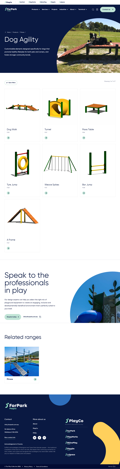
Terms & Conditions (42, 466)
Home (7, 32)
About (72, 9)
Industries (63, 9)
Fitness (22, 32)
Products (35, 9)
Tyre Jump (12, 185)
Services (45, 9)
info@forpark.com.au (11, 425)
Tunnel (48, 129)
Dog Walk (12, 129)
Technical (82, 9)
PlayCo (35, 428)
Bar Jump (87, 185)
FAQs (35, 433)
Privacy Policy (28, 466)
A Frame (11, 240)
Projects (54, 9)
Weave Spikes (52, 185)
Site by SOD (112, 466)
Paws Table (88, 129)
